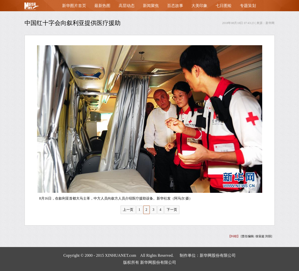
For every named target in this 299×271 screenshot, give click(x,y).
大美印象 (199, 5)
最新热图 (102, 5)
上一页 (128, 210)
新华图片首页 (74, 5)
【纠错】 (234, 236)
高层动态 (127, 5)
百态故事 (175, 5)
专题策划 (248, 5)
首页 (40, 7)
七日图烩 (224, 5)
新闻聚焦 (151, 5)
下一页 (172, 210)
